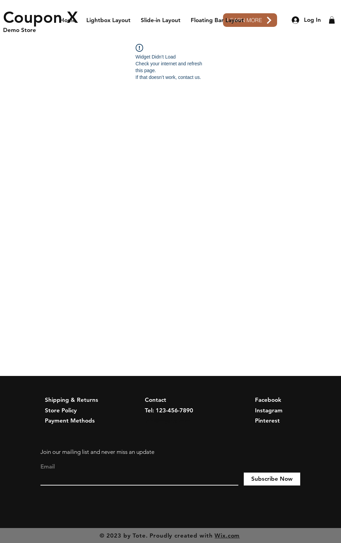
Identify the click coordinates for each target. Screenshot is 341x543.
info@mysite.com (168, 420)
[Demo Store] (35, 30)
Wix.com (227, 535)
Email (47, 467)
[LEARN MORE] (250, 20)
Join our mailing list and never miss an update (97, 451)
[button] (332, 20)
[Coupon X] (40, 17)
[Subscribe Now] (272, 479)
